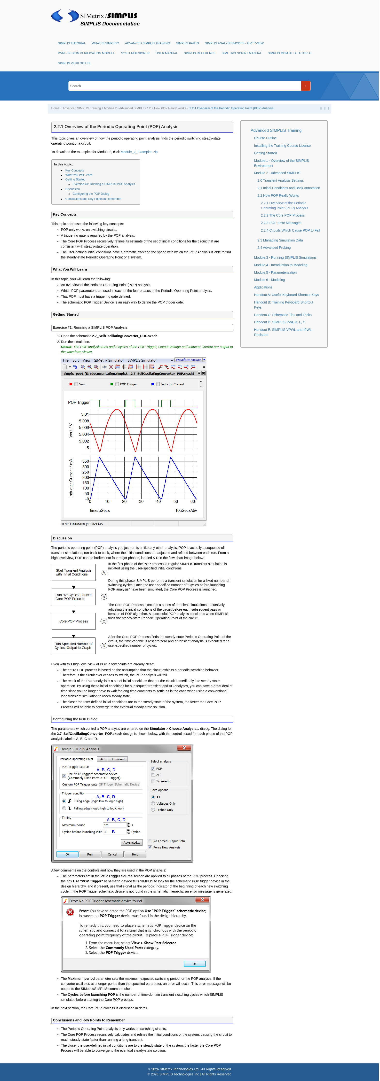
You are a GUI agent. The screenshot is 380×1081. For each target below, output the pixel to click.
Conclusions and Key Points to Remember (93, 199)
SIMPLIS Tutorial (72, 43)
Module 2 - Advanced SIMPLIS (125, 108)
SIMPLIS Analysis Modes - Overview (234, 43)
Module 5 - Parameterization (275, 272)
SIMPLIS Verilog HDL (74, 63)
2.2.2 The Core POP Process (283, 215)
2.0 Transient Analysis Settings (281, 180)
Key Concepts (74, 170)
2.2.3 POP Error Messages (281, 223)
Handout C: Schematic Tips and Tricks (283, 315)
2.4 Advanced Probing (274, 247)
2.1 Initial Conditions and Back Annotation (289, 188)
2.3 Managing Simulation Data (280, 240)
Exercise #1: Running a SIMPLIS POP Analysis (104, 184)
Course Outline (265, 138)
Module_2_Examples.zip (139, 152)
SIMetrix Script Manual (242, 53)
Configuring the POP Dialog (91, 193)
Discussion (72, 189)
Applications (263, 287)
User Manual (167, 53)
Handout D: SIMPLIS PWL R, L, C (279, 322)
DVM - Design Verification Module (86, 53)
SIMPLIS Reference (200, 53)
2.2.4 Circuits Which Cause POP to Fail (290, 230)
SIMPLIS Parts (187, 43)
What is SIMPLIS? (105, 43)
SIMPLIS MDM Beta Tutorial (290, 53)
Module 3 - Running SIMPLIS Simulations (285, 257)
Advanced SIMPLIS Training (147, 43)
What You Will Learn (78, 175)
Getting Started (75, 179)
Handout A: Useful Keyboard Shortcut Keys (286, 295)
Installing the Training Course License (282, 146)
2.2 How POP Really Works (167, 108)
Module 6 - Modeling (269, 280)
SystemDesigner (135, 53)
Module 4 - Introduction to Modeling (280, 265)
